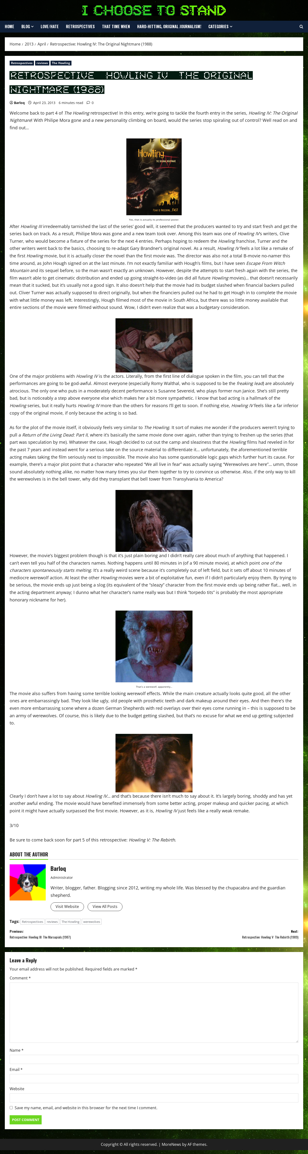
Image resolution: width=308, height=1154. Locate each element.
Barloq (19, 102)
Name (17, 1054)
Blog (25, 26)
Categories (218, 26)
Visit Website (69, 907)
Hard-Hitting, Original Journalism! (169, 26)
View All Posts (110, 907)
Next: (226, 937)
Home (9, 26)
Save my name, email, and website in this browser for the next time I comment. (86, 1112)
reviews (42, 63)
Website (17, 1092)
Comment (20, 981)
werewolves (91, 922)
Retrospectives (80, 26)
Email (16, 1073)
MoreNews (171, 1148)
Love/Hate (50, 26)
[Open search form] (301, 26)
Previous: (82, 937)
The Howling (61, 63)
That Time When (116, 26)
